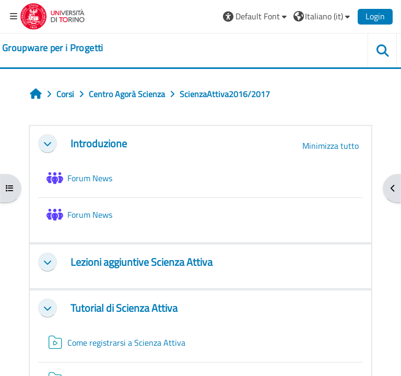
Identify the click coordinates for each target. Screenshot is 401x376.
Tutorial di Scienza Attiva (124, 308)
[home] (52, 48)
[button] (256, 16)
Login (375, 16)
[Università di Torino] (52, 15)
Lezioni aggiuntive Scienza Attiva (141, 262)
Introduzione (98, 143)
